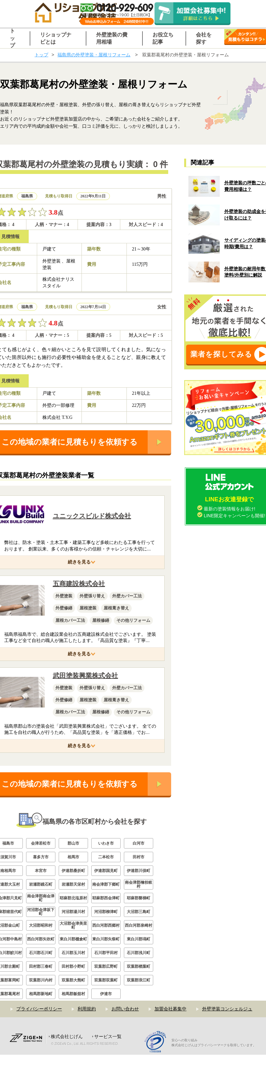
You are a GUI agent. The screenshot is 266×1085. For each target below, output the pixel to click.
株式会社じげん (67, 1036)
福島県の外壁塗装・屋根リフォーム (93, 54)
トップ (41, 54)
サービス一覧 (108, 1036)
